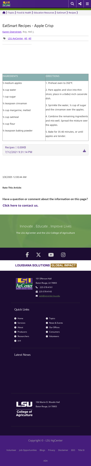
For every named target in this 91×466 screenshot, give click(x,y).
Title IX (81, 450)
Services (19, 322)
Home (18, 318)
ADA (45, 460)
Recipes (72, 12)
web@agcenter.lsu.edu (49, 295)
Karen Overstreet (11, 31)
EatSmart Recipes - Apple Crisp (27, 26)
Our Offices (53, 327)
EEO (73, 450)
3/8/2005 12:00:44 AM (14, 177)
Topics (11, 12)
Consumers (53, 331)
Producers (20, 331)
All (25, 38)
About (18, 327)
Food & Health (24, 12)
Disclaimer (63, 450)
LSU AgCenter (15, 38)
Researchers (21, 336)
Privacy (51, 450)
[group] (17, 44)
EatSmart (61, 12)
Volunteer (11, 450)
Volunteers (52, 336)
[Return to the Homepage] (3, 12)
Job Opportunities (28, 450)
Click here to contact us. (20, 205)
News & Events (54, 322)
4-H (17, 340)
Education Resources (44, 12)
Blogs (42, 450)
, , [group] (17, 38)
